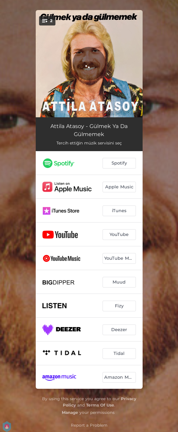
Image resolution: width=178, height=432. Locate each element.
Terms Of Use (100, 405)
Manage (70, 412)
